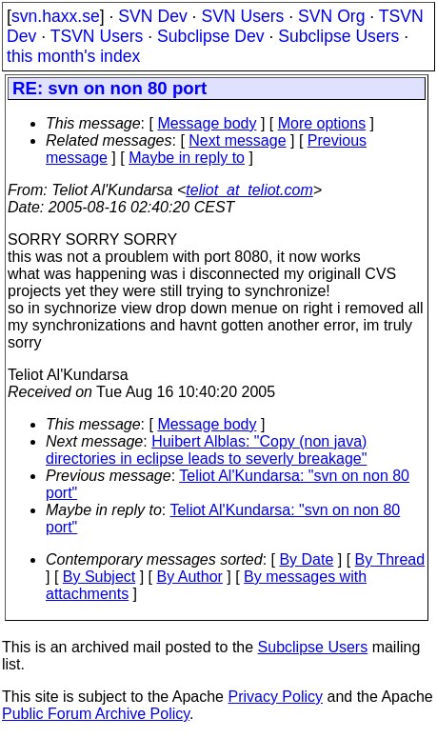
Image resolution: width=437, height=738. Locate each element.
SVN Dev (152, 16)
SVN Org (331, 16)
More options (322, 123)
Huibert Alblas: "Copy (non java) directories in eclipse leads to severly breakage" (206, 450)
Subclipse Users (338, 36)
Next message (237, 140)
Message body (206, 123)
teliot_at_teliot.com (249, 190)
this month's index (73, 56)
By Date (306, 559)
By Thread (390, 559)
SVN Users (242, 16)
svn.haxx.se (55, 16)
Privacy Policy (275, 696)
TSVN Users (97, 36)
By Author (190, 576)
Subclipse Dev (210, 36)
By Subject (99, 576)
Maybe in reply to (187, 158)
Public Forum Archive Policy (95, 714)
